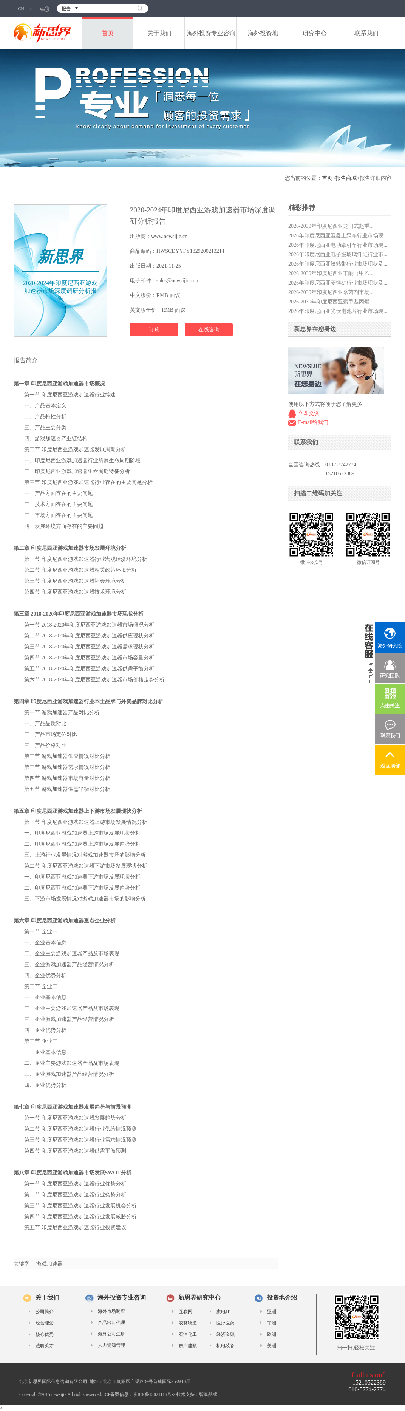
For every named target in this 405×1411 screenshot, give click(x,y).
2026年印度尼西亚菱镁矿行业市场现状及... (338, 283)
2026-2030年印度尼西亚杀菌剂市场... (330, 292)
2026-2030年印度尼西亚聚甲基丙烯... (330, 302)
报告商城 (346, 178)
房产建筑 (188, 1345)
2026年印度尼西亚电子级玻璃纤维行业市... (338, 254)
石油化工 (188, 1334)
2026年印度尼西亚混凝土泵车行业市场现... (338, 235)
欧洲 (271, 1334)
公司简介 (45, 1311)
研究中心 (315, 33)
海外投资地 (263, 33)
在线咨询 (209, 330)
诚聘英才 (45, 1345)
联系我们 (366, 33)
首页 (108, 33)
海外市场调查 (111, 1311)
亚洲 (271, 1311)
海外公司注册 (111, 1334)
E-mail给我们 (313, 422)
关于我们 (159, 33)
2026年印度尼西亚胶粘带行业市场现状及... (338, 264)
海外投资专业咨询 (211, 33)
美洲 (271, 1345)
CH (25, 8)
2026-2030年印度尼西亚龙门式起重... (330, 226)
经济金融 (225, 1334)
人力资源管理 (111, 1345)
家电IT (223, 1311)
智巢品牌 (208, 1394)
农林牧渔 (188, 1323)
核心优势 (45, 1334)
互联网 (185, 1311)
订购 (154, 330)
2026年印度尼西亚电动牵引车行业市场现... (338, 245)
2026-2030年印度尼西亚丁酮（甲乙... (330, 273)
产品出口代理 (111, 1322)
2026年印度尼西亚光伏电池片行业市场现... (338, 311)
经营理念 (45, 1323)
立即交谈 (308, 413)
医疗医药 (225, 1323)
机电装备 (225, 1345)
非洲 (271, 1323)
